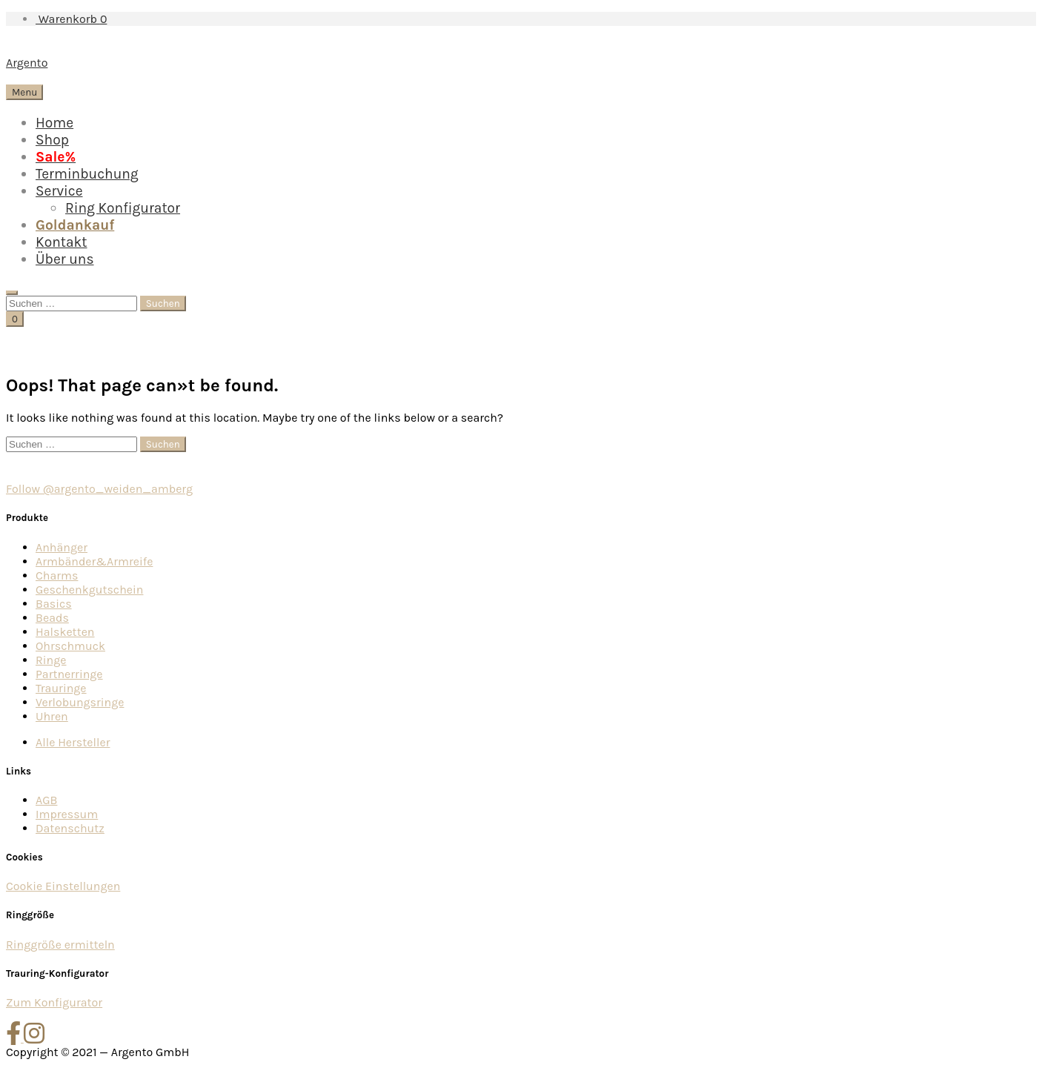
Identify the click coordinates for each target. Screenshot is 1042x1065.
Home (54, 122)
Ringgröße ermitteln (60, 945)
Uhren (52, 716)
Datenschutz (70, 828)
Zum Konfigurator (54, 1002)
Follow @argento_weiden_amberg (99, 489)
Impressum (67, 814)
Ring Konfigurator (122, 207)
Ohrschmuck (70, 646)
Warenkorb (71, 19)
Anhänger (61, 547)
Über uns (65, 259)
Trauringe (61, 688)
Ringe (51, 660)
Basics (54, 604)
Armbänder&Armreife (94, 561)
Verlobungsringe (80, 702)
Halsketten (65, 632)
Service (59, 190)
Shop (52, 139)
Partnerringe (69, 674)
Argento (26, 63)
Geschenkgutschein (89, 590)
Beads (52, 618)
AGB (46, 800)
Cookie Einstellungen (63, 886)
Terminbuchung (87, 173)
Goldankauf (75, 224)
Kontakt (61, 242)
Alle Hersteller (73, 742)
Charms (57, 575)
